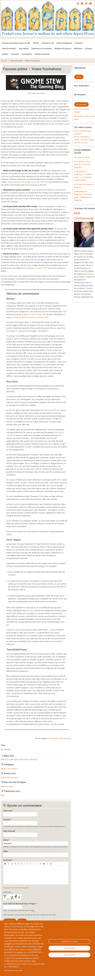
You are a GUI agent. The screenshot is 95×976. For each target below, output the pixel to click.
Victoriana (89, 274)
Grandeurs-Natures (42, 54)
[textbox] (36, 875)
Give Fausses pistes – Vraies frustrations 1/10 (3, 747)
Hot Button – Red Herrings (60, 738)
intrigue (34, 759)
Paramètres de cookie (69, 942)
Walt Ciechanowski (10, 777)
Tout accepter (69, 955)
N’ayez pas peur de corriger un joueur (24, 182)
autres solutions (37, 268)
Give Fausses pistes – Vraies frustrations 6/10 (11, 747)
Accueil (4, 61)
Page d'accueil (9, 831)
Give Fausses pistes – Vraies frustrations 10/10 (18, 747)
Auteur (6, 840)
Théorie (36, 43)
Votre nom (7, 811)
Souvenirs (15, 54)
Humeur (5, 54)
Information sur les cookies (13, 970)
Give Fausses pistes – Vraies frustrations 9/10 (16, 747)
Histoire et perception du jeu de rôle (16, 43)
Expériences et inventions (42, 48)
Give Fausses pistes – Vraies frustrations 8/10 (14, 747)
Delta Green (48, 410)
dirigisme (6, 759)
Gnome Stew (7, 786)
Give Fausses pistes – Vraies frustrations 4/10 (8, 747)
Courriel (6, 819)
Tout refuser (69, 948)
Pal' (3, 795)
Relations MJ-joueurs (62, 48)
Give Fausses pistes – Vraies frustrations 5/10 (10, 747)
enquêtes (25, 759)
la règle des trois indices (32, 314)
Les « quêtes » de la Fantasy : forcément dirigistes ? (82, 164)
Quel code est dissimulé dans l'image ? (19, 903)
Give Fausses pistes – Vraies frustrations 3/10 (6, 747)
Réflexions (78, 48)
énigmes (15, 759)
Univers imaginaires (64, 43)
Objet (5, 851)
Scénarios (79, 43)
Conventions (27, 54)
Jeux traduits (23, 48)
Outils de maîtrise (9, 48)
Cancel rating (2, 747)
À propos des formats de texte (15, 887)
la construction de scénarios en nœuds (27, 317)
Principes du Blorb (82, 157)
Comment (7, 860)
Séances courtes (81, 142)
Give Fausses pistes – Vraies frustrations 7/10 (13, 747)
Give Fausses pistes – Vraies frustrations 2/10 (5, 747)
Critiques (88, 48)
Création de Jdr (48, 43)
